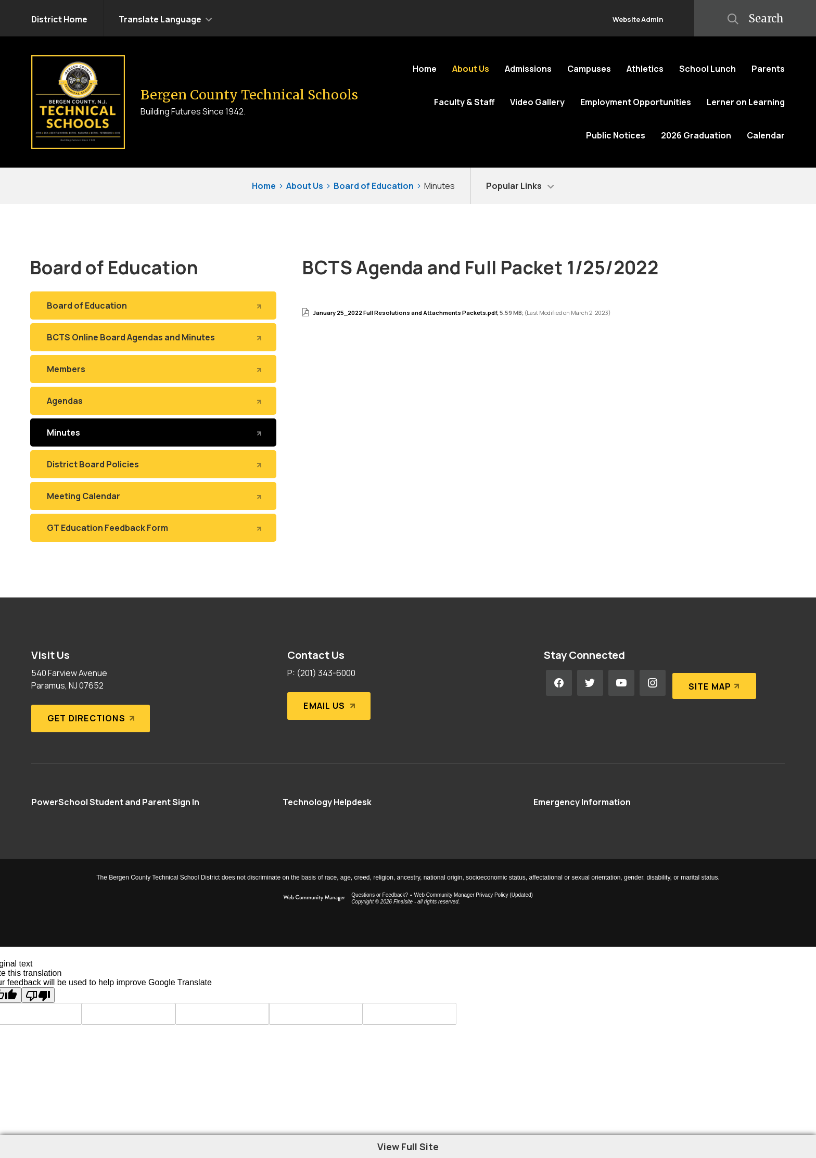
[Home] (424, 68)
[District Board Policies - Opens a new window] (153, 464)
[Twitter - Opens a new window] (590, 683)
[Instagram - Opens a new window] (653, 683)
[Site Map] (713, 683)
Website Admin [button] (638, 19)
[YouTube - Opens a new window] (621, 683)
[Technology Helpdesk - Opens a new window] (327, 802)
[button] (165, 18)
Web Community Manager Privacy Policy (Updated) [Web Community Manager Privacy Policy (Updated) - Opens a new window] (473, 895)
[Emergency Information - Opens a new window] (582, 802)
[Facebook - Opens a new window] (559, 683)
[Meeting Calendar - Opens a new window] (153, 496)
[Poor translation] (38, 995)
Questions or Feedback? (379, 895)
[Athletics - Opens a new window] (645, 68)
